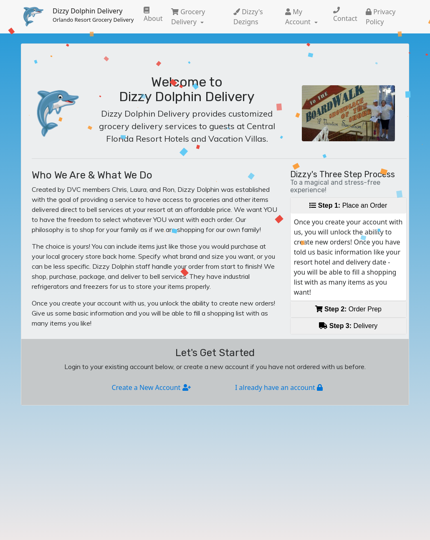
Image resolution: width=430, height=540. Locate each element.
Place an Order (348, 205)
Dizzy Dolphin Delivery (93, 15)
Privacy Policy (381, 16)
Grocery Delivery (188, 16)
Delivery (348, 325)
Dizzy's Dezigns (248, 16)
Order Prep (348, 309)
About (153, 15)
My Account (298, 16)
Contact (345, 15)
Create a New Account (150, 387)
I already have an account (279, 387)
